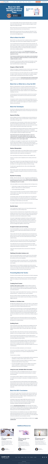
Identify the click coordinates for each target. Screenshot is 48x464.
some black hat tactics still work (19, 405)
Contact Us (38, 1)
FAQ (26, 1)
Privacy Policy (24, 461)
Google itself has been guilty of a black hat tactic (29, 77)
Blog (23, 1)
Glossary (29, 1)
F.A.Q (28, 457)
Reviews (20, 1)
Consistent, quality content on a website (17, 285)
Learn (14, 1)
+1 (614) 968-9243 (6, 458)
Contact (35, 457)
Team (17, 1)
